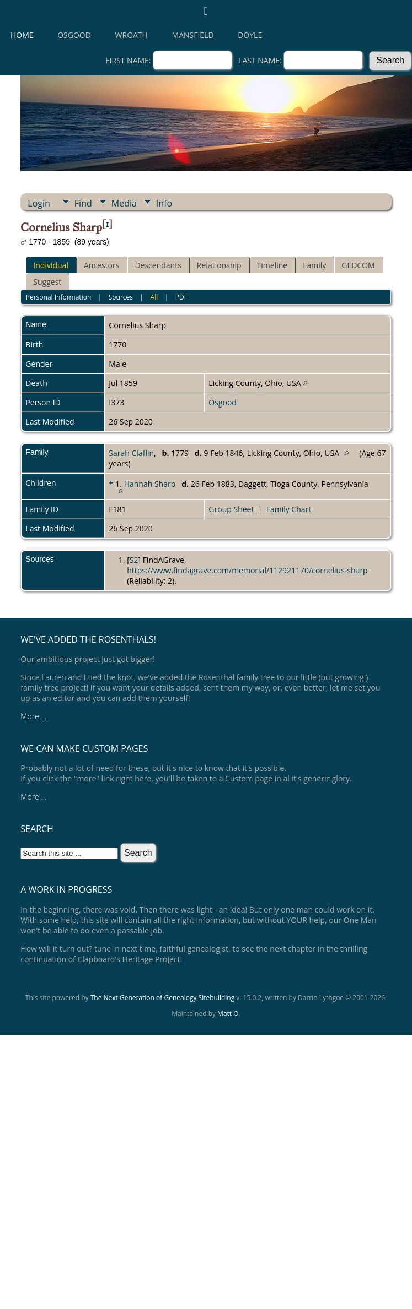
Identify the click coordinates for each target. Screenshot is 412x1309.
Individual (50, 265)
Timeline (272, 265)
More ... (33, 716)
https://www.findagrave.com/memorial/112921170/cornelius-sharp (247, 570)
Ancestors (101, 265)
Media (124, 203)
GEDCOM (357, 265)
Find (83, 203)
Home (22, 35)
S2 (134, 560)
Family (314, 265)
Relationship (219, 265)
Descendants (158, 265)
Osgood (74, 35)
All (154, 297)
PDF (181, 297)
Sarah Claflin (131, 453)
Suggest (47, 281)
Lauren (53, 677)
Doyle (250, 35)
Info (164, 203)
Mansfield (193, 35)
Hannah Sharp (150, 484)
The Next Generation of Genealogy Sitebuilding (162, 997)
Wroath (131, 35)
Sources (121, 297)
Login (39, 203)
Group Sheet (231, 509)
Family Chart (289, 509)
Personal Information (59, 297)
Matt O (227, 1013)
